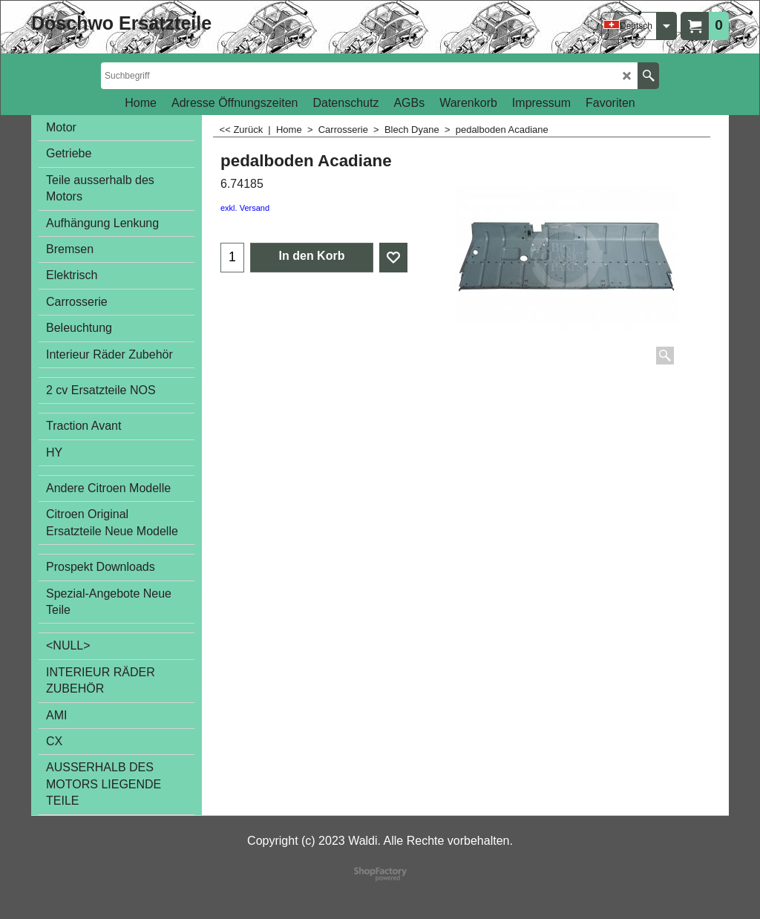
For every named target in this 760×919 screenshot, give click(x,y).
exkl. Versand (244, 207)
